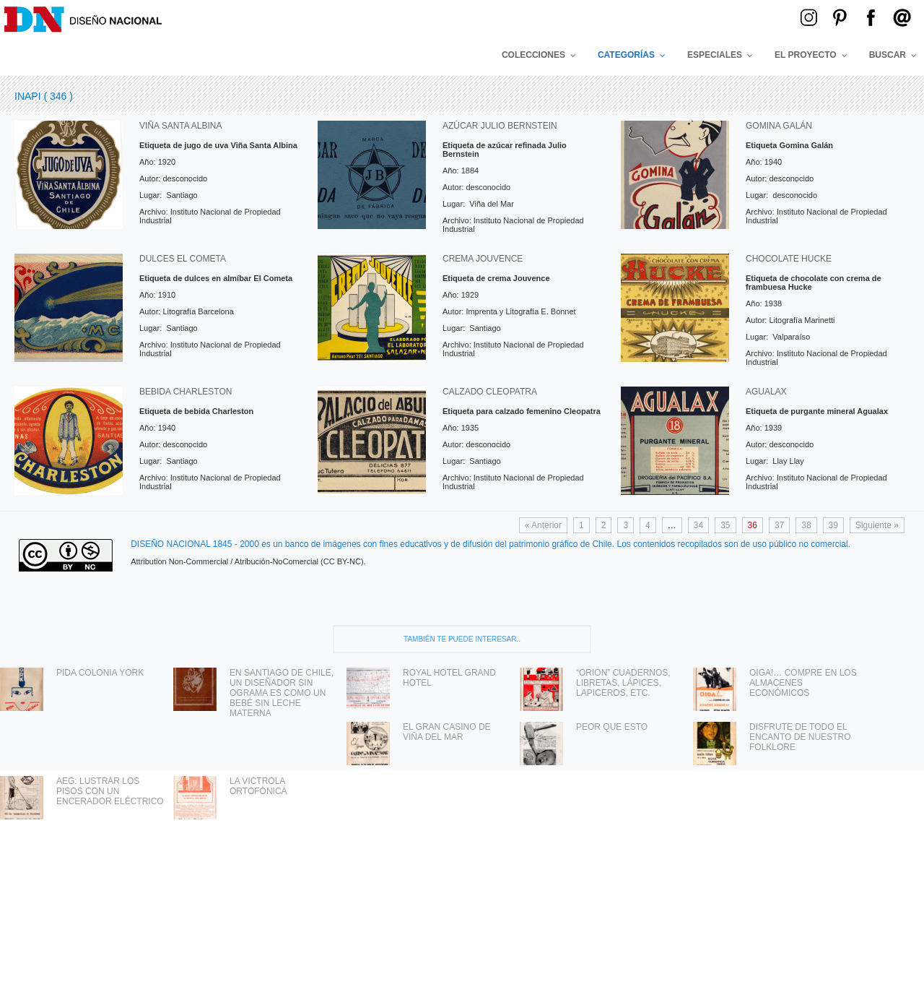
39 (833, 525)
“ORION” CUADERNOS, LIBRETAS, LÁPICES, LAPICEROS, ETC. (623, 683)
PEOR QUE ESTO (612, 727)
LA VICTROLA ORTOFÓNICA (258, 786)
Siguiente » (877, 525)
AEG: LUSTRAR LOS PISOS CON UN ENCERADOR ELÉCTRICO (110, 791)
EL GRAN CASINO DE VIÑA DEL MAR (447, 732)
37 (779, 525)
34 (698, 525)
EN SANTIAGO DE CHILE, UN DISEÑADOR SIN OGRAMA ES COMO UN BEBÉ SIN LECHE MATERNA (282, 693)
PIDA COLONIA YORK (100, 673)
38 (806, 525)
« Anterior (543, 525)
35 (725, 525)
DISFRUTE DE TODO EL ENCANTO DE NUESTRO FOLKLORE (799, 737)
